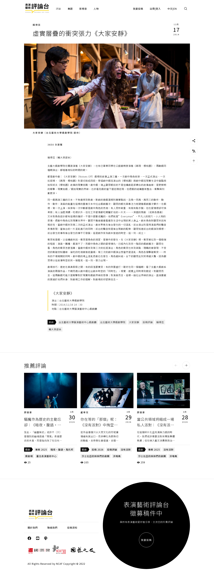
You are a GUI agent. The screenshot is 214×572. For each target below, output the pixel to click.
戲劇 (51, 322)
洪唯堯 (117, 456)
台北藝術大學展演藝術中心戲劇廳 (78, 322)
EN (175, 8)
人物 (96, 8)
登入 (158, 8)
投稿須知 (72, 527)
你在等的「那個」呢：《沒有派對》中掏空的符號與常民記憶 (99, 425)
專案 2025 (41, 449)
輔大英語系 (55, 329)
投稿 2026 (97, 449)
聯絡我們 (52, 527)
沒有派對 (126, 449)
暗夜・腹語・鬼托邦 (62, 449)
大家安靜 (134, 322)
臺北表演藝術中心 (46, 456)
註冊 (152, 8)
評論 (58, 8)
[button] (176, 365)
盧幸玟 (85, 412)
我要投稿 (138, 8)
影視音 (83, 8)
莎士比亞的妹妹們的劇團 (96, 456)
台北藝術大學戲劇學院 (112, 322)
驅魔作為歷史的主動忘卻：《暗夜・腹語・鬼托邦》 (42, 425)
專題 (70, 8)
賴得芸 (37, 24)
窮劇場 (29, 456)
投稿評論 (148, 322)
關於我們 (33, 527)
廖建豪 (28, 412)
